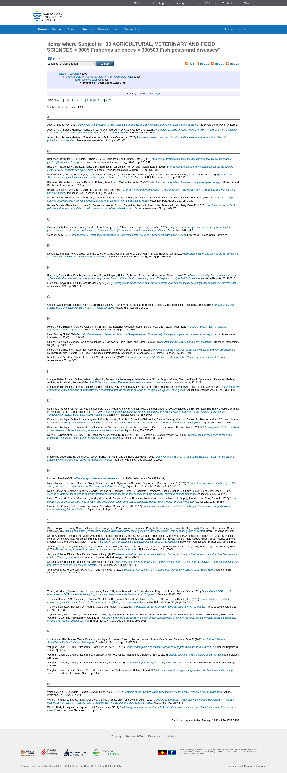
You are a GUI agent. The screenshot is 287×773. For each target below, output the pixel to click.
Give (247, 3)
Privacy (248, 766)
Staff (137, 3)
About (72, 29)
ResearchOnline (49, 29)
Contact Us (131, 29)
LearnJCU (203, 3)
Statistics (170, 736)
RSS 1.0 (205, 63)
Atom (191, 63)
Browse (103, 29)
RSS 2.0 (219, 63)
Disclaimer (260, 766)
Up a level (57, 58)
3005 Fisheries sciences (88, 79)
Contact (227, 3)
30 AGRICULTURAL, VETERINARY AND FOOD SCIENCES (100, 76)
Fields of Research (68, 73)
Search (87, 29)
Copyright (117, 736)
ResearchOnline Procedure (144, 736)
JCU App (158, 3)
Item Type (155, 93)
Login (229, 29)
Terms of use (234, 766)
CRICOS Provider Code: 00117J (82, 766)
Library (180, 3)
